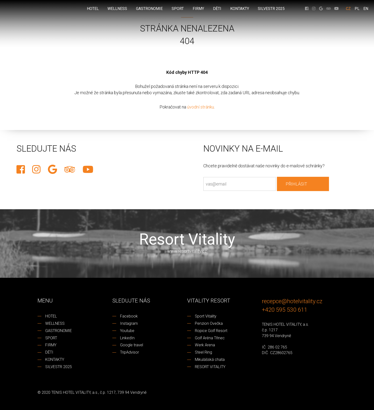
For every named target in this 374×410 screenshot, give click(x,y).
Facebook (129, 316)
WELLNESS (55, 323)
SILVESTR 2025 (58, 366)
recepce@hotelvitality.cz (292, 301)
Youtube (127, 330)
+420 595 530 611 (284, 309)
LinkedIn (127, 338)
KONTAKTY (54, 359)
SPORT (51, 338)
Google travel (131, 345)
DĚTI (49, 352)
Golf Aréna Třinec (210, 338)
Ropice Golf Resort (211, 330)
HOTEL (51, 316)
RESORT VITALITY (210, 366)
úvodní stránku (200, 106)
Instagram (129, 323)
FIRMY (50, 345)
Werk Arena (205, 345)
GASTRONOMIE (58, 330)
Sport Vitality (205, 316)
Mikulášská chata (210, 359)
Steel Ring (203, 352)
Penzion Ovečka (209, 323)
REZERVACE (4, 172)
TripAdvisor (129, 352)
